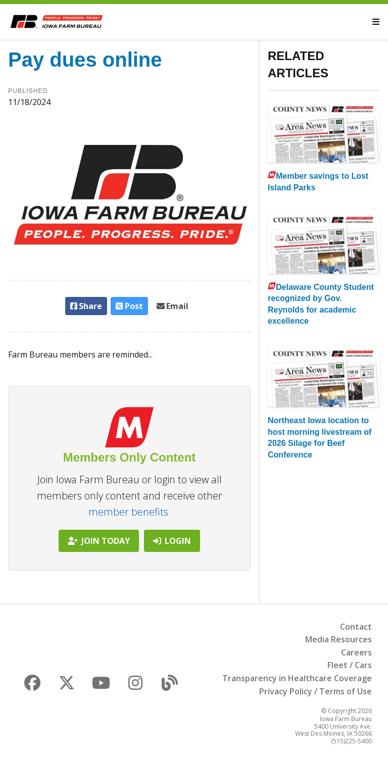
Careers (356, 652)
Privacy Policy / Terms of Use (315, 691)
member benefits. (129, 512)
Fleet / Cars (349, 665)
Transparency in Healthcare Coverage (297, 678)
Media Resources (338, 639)
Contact (356, 626)
